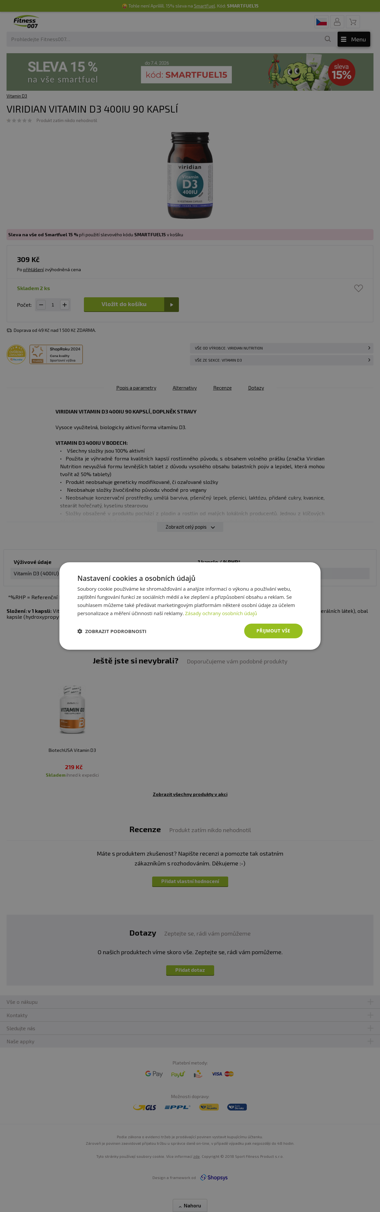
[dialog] (190, 606)
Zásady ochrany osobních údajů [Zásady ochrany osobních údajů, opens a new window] (221, 613)
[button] (112, 631)
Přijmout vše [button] (273, 631)
